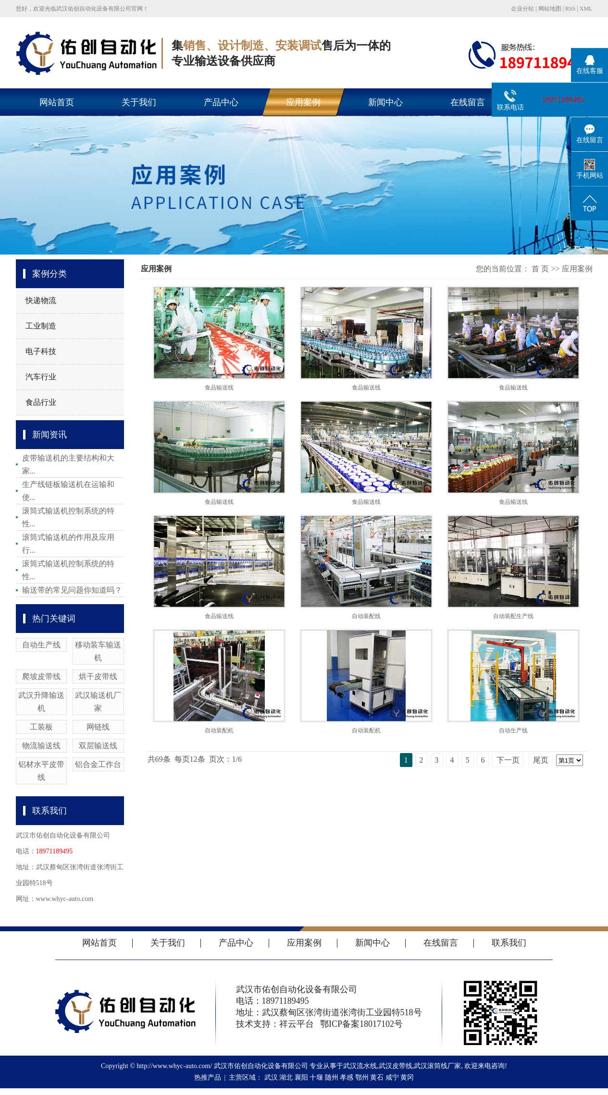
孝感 (346, 1077)
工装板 (41, 727)
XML (586, 8)
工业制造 (40, 326)
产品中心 (221, 102)
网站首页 (56, 102)
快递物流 (40, 300)
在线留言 (467, 102)
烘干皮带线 (98, 676)
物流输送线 (41, 746)
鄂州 (362, 1077)
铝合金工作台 (98, 764)
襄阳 (301, 1077)
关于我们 (139, 102)
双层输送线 (98, 746)
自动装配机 (219, 730)
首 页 (540, 269)
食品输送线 (219, 387)
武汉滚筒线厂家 (437, 1066)
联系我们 (509, 943)
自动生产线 (41, 645)
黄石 (377, 1077)
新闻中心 (385, 102)
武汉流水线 (360, 1066)
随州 (331, 1077)
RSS (570, 8)
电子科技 (40, 351)
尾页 (540, 760)
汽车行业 (40, 377)
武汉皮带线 (395, 1066)
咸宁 (392, 1077)
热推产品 (207, 1077)
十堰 (316, 1077)
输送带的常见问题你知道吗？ (72, 590)
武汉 (271, 1077)
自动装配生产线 (513, 616)
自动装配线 (366, 616)
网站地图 (549, 8)
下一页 (508, 760)
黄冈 (407, 1077)
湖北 (286, 1077)
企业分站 (522, 8)
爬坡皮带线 (41, 676)
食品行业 (40, 402)
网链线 (98, 727)
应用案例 (303, 102)
